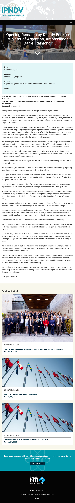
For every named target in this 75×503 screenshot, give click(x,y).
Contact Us (37, 498)
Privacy (31, 490)
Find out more (37, 463)
